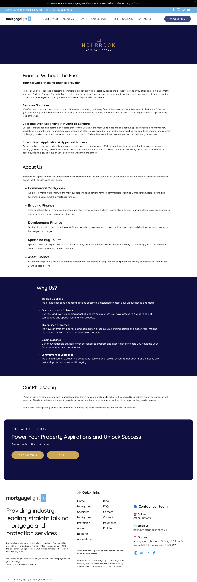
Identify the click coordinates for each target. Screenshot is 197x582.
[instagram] (178, 10)
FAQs (106, 506)
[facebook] (173, 10)
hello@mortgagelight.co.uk (150, 529)
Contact (108, 517)
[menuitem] (51, 19)
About (81, 528)
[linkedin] (188, 10)
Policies (107, 528)
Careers (108, 512)
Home (81, 501)
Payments (109, 522)
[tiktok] (183, 10)
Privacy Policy (143, 3)
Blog (106, 501)
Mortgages (84, 506)
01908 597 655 (142, 518)
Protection (83, 522)
